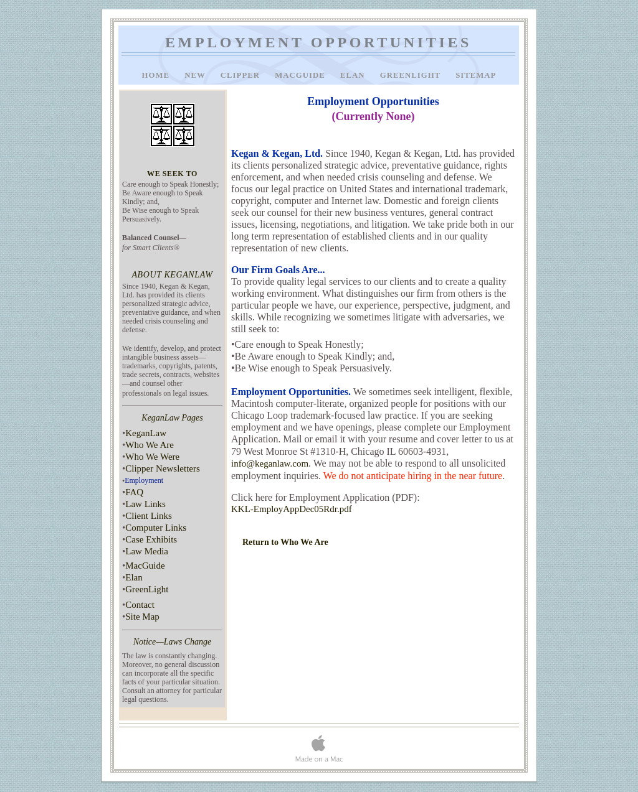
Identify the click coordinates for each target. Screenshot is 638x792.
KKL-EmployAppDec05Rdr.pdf (291, 509)
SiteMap (475, 75)
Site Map (142, 617)
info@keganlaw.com (269, 463)
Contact (140, 605)
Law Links (145, 504)
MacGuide (301, 75)
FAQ (134, 492)
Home (157, 75)
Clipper (241, 75)
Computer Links (155, 528)
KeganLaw (145, 433)
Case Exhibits (151, 539)
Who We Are (149, 445)
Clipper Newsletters (162, 468)
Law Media (146, 551)
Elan (354, 75)
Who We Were (152, 457)
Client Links (148, 516)
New (196, 75)
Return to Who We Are (285, 542)
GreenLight (411, 75)
